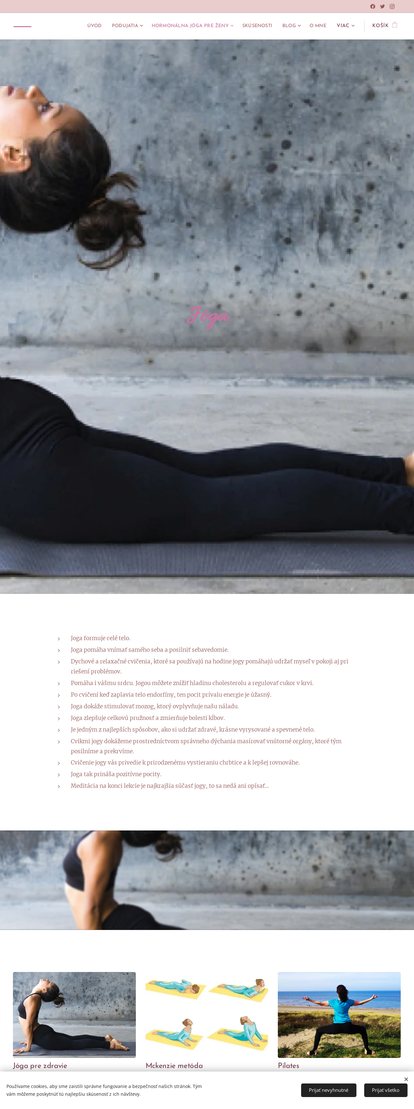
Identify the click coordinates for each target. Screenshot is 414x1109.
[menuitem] (76, 26)
